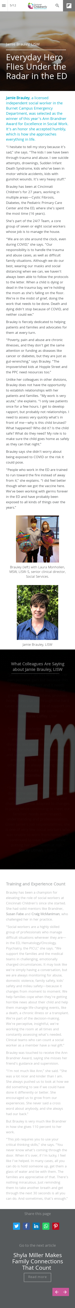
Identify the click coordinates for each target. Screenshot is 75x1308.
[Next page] (65, 1292)
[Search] (57, 5)
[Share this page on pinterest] (55, 1226)
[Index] (4, 5)
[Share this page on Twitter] (16, 1226)
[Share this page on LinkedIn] (36, 1226)
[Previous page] (56, 1292)
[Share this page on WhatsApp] (45, 1226)
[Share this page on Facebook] (26, 1226)
